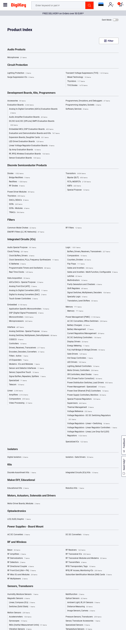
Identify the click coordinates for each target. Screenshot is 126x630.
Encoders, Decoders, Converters (26, 352)
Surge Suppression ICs (20, 77)
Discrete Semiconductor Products (27, 165)
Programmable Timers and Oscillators (30, 268)
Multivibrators (77, 280)
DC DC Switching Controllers (84, 338)
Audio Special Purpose (21, 248)
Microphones (17, 58)
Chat (8, 579)
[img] (18, 6)
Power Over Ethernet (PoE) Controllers (87, 391)
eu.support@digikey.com (16, 588)
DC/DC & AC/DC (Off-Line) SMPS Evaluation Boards (31, 123)
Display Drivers (77, 342)
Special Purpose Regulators (83, 399)
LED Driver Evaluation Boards (26, 142)
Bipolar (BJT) (77, 178)
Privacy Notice (73, 527)
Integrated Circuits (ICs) (21, 239)
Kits (9, 464)
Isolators (12, 449)
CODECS (16, 340)
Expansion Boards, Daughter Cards (29, 137)
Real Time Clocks (21, 272)
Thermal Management (80, 407)
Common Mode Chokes (21, 228)
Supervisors (76, 403)
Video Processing (20, 403)
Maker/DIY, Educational (21, 480)
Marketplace (8, 547)
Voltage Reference (79, 411)
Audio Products (16, 49)
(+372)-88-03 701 (13, 584)
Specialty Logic (77, 297)
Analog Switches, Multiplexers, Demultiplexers (33, 335)
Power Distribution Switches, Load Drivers (90, 383)
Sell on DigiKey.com (12, 550)
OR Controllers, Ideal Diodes (82, 375)
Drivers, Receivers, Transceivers (27, 348)
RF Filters (74, 228)
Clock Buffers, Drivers (21, 256)
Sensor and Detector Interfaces (26, 368)
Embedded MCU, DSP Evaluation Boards (31, 129)
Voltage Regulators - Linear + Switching (88, 424)
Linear (15, 391)
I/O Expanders (18, 360)
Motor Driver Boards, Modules (23, 504)
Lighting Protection (19, 73)
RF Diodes (17, 186)
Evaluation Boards (20, 105)
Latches (74, 276)
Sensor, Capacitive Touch (24, 372)
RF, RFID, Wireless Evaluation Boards (29, 154)
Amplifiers (18, 395)
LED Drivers (76, 362)
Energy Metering (78, 346)
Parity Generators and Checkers (84, 284)
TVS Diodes (77, 85)
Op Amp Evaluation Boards (25, 150)
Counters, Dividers (79, 260)
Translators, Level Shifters (82, 301)
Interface (15, 327)
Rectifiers (18, 182)
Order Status (71, 547)
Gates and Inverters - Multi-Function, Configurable (92, 272)
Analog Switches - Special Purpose (28, 331)
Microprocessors (20, 321)
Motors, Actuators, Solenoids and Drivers (31, 495)
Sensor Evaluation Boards (25, 158)
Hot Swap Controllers (80, 358)
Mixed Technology (79, 77)
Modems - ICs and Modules (24, 364)
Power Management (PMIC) (83, 317)
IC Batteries (17, 264)
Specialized (18, 381)
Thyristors (76, 81)
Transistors (76, 174)
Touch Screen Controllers (23, 299)
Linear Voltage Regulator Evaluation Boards (31, 146)
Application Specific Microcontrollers (29, 309)
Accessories (16, 101)
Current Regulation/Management (85, 334)
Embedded (17, 305)
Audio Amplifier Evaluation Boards (28, 117)
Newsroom (8, 564)
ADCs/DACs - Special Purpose (26, 282)
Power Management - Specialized (86, 387)
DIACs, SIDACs (19, 200)
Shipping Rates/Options (76, 550)
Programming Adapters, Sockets (83, 105)
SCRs (15, 204)
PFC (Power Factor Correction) (84, 379)
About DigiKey (9, 543)
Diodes (15, 174)
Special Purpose (78, 190)
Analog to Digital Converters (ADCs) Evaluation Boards (33, 111)
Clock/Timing (17, 252)
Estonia (13, 626)
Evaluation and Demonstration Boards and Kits (34, 133)
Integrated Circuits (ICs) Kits (82, 473)
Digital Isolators (17, 457)
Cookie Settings (114, 626)
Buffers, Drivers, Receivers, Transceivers (88, 252)
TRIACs (16, 212)
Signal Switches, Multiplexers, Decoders (88, 293)
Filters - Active (18, 356)
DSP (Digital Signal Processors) (26, 313)
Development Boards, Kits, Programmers (31, 92)
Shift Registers (77, 289)
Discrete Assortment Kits (21, 473)
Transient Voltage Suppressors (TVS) (87, 73)
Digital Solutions (10, 560)
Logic (73, 248)
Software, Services (77, 109)
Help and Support (74, 543)
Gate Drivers (77, 354)
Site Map (7, 557)
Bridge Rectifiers (19, 178)
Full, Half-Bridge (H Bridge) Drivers (86, 350)
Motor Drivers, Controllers (82, 370)
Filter (110, 41)
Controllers (17, 344)
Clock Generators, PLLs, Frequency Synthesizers (34, 260)
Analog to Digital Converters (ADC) (28, 291)
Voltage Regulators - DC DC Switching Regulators (89, 417)
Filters (11, 219)
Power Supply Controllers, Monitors (86, 395)
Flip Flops (76, 264)
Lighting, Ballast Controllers (83, 366)
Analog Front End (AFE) (23, 286)
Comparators (19, 399)
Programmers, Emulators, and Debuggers (88, 101)
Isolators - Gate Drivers (79, 457)
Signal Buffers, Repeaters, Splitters (27, 376)
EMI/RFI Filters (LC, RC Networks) (25, 232)
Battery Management (80, 329)
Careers (6, 553)
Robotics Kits (75, 488)
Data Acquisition (18, 278)
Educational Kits (18, 488)
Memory (74, 307)
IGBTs (74, 186)
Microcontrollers (21, 317)
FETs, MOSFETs (79, 182)
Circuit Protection (17, 64)
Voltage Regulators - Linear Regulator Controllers (92, 428)
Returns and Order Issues (77, 553)
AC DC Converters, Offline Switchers (87, 321)
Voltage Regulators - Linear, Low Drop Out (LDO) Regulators (88, 434)
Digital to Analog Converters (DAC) (27, 295)
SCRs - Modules (19, 208)
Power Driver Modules (20, 192)
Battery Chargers (78, 325)
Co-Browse (10, 593)
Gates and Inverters (80, 268)
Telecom (16, 385)
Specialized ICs (77, 442)
